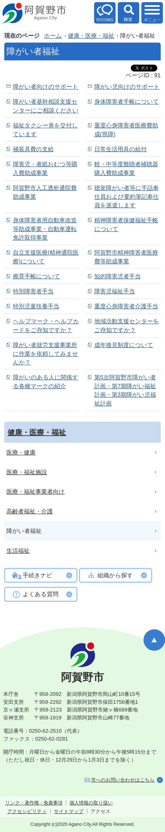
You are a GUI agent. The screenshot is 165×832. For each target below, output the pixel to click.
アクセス (100, 811)
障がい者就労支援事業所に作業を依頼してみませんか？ (45, 354)
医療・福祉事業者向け (35, 491)
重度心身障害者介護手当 (126, 306)
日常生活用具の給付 (120, 149)
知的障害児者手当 (117, 276)
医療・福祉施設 (26, 472)
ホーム (53, 35)
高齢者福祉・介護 (29, 511)
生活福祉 (18, 550)
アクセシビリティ (27, 811)
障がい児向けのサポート (127, 86)
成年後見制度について (123, 345)
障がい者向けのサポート (45, 86)
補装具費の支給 (33, 149)
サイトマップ (69, 811)
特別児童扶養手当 (36, 306)
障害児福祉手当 (114, 291)
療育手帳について (36, 276)
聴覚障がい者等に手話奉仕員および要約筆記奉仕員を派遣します (126, 197)
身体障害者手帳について (126, 101)
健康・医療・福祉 (91, 35)
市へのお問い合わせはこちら (123, 780)
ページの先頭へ (154, 640)
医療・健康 (20, 452)
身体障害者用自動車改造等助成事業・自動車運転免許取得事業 (45, 229)
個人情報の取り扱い (91, 803)
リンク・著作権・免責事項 (34, 803)
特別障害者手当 (33, 291)
